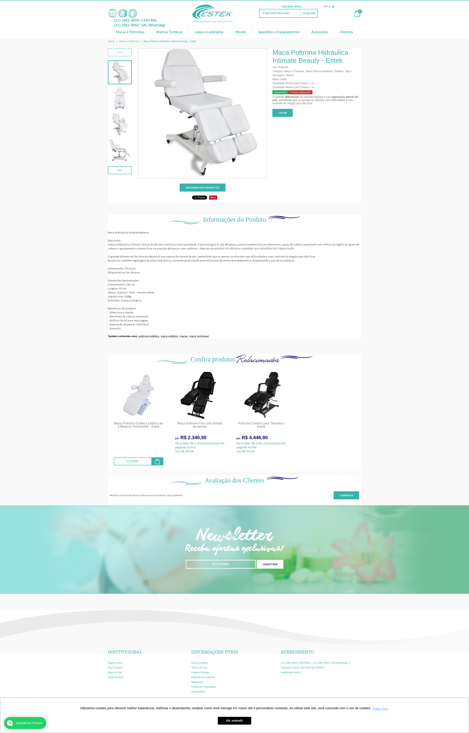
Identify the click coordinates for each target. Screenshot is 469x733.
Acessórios (319, 32)
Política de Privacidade (203, 686)
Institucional (125, 652)
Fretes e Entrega (200, 672)
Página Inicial (115, 662)
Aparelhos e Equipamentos (279, 32)
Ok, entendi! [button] (234, 720)
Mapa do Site (115, 672)
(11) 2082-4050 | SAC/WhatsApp (139, 25)
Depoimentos (198, 691)
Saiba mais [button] (380, 708)
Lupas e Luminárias (209, 32)
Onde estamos (115, 677)
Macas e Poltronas (130, 32)
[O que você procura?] (308, 13)
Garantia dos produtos (203, 677)
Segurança (197, 682)
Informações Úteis (214, 652)
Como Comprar (199, 662)
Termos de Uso (199, 667)
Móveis (240, 32)
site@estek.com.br (291, 672)
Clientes (346, 32)
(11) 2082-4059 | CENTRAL (135, 20)
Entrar (329, 6)
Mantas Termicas (170, 32)
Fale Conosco (115, 667)
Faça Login (309, 6)
